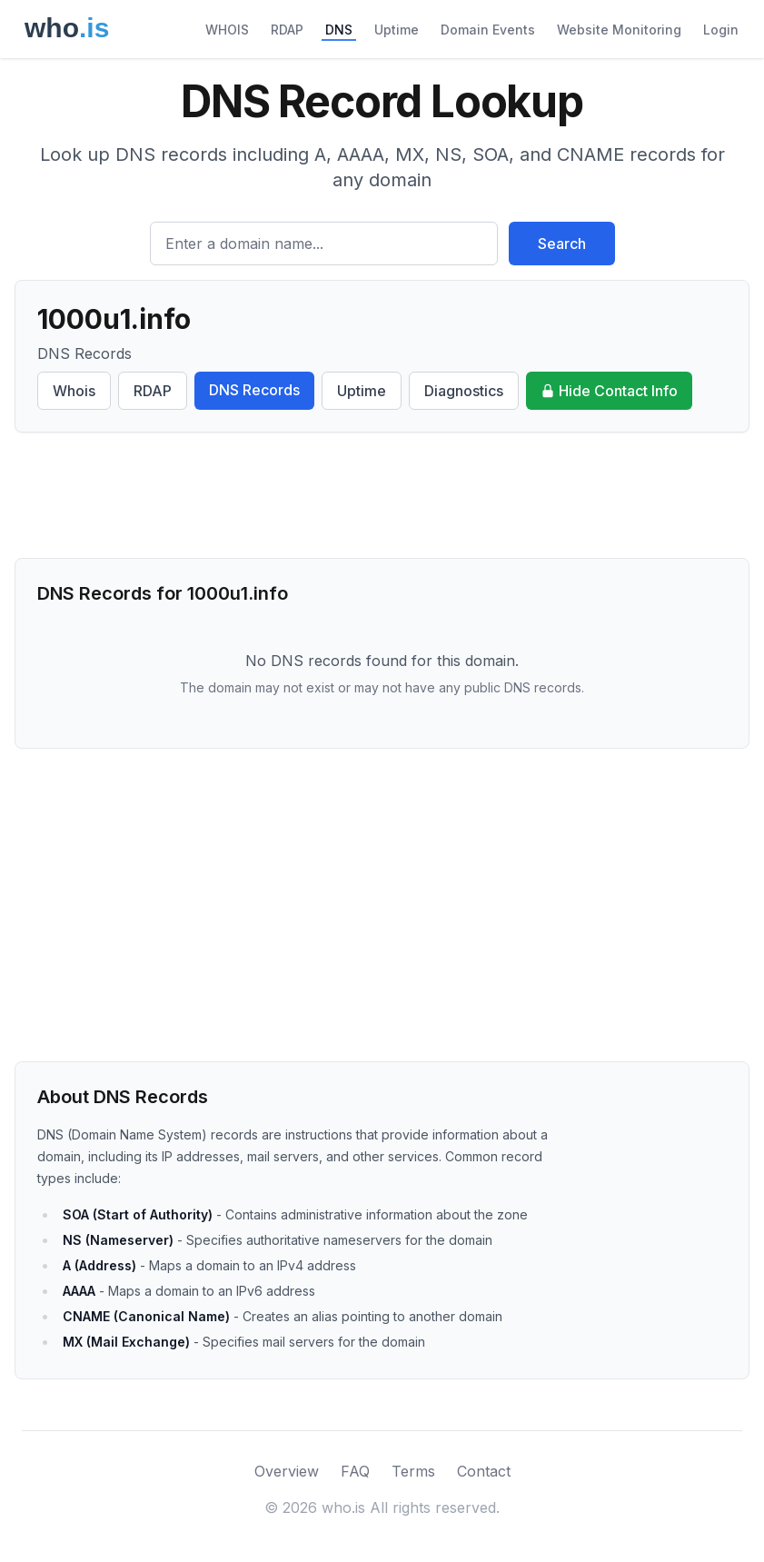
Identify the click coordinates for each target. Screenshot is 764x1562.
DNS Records (254, 390)
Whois (74, 391)
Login (721, 29)
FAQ (355, 1471)
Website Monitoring (619, 29)
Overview (286, 1471)
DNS (338, 29)
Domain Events (488, 29)
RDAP (287, 29)
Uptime (396, 29)
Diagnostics (463, 391)
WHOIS (227, 29)
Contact (484, 1471)
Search (562, 243)
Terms (413, 1471)
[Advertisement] (382, 495)
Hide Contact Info (609, 391)
